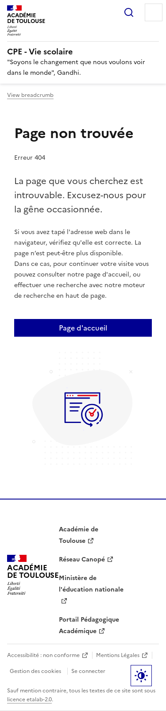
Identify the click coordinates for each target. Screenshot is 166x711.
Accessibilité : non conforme (43, 655)
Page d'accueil (83, 328)
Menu (153, 12)
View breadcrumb (30, 95)
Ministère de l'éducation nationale (91, 583)
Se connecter (88, 671)
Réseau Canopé (82, 559)
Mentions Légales (117, 655)
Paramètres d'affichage (141, 675)
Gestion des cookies (35, 671)
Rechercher (129, 12)
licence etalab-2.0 (29, 699)
